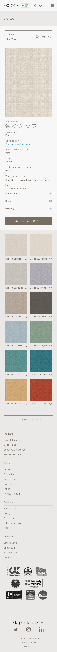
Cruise (7, 469)
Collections (10, 445)
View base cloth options (17, 144)
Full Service (10, 508)
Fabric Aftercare (13, 523)
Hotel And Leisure (13, 484)
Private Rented (12, 493)
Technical (9, 518)
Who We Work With (14, 552)
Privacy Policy (28, 646)
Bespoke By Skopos (15, 449)
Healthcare (10, 479)
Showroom (10, 547)
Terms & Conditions (28, 642)
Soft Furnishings (12, 454)
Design (7, 513)
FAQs (6, 528)
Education (9, 474)
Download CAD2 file (32, 221)
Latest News (10, 543)
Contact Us (10, 557)
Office (7, 489)
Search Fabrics (12, 440)
